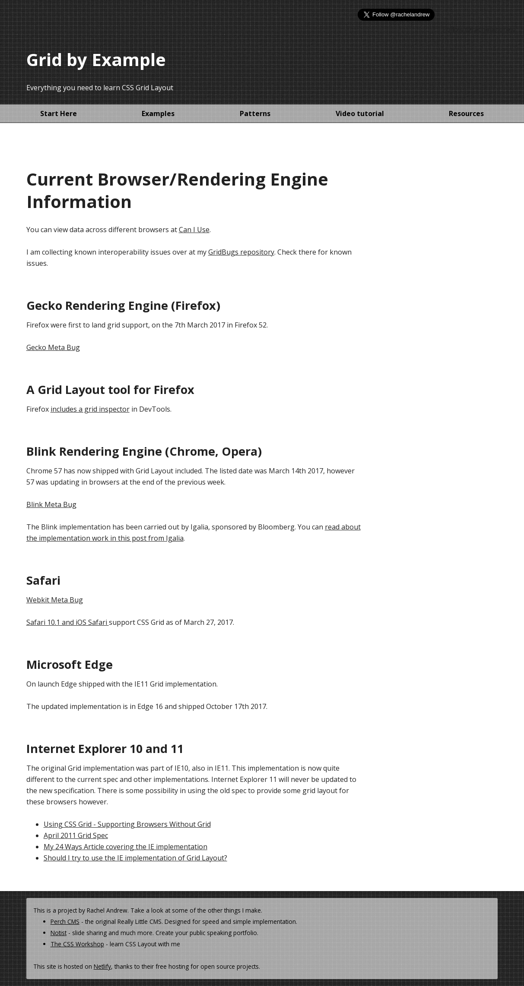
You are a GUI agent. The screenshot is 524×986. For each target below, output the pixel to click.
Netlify (102, 966)
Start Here (58, 113)
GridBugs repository (241, 252)
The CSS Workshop (77, 944)
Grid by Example (96, 59)
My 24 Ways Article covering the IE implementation (125, 846)
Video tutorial (360, 113)
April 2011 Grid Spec (76, 835)
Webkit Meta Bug (54, 600)
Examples (158, 113)
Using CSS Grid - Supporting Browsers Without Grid (127, 824)
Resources (466, 113)
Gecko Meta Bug (53, 347)
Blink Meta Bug (51, 504)
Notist (59, 933)
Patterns (255, 113)
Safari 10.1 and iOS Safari (67, 622)
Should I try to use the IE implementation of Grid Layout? (135, 858)
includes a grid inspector (90, 409)
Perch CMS (65, 921)
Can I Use (194, 229)
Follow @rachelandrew (479, 29)
